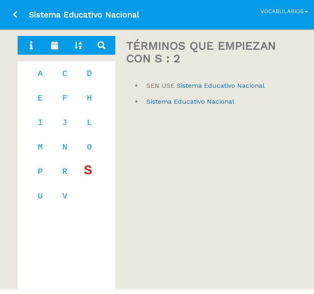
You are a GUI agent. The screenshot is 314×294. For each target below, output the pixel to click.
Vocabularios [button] (284, 11)
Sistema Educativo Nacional (205, 85)
